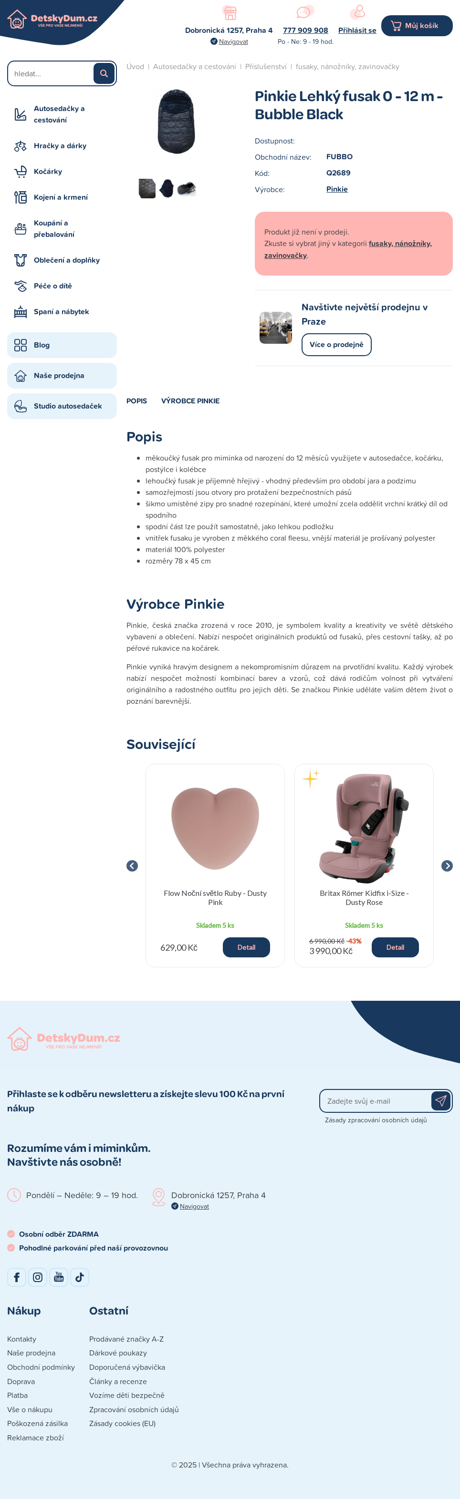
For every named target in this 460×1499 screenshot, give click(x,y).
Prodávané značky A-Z (126, 1339)
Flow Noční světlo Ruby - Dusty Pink (215, 897)
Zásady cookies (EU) (122, 1423)
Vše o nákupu (29, 1409)
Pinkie (337, 189)
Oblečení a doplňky (67, 260)
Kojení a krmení (61, 197)
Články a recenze (118, 1381)
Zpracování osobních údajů (134, 1409)
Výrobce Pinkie (190, 400)
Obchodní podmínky (41, 1367)
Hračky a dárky (60, 145)
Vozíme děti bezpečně (127, 1395)
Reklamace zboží (35, 1437)
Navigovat (233, 41)
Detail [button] (246, 947)
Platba (17, 1395)
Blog (42, 344)
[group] (215, 866)
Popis (136, 400)
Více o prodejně (337, 344)
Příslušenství (266, 66)
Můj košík (422, 25)
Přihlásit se (357, 30)
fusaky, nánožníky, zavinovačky (347, 66)
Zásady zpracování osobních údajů (376, 1119)
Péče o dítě (53, 285)
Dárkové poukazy (118, 1352)
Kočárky (48, 171)
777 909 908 (305, 30)
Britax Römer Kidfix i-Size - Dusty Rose (364, 897)
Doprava (21, 1381)
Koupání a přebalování (54, 228)
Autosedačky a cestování (59, 114)
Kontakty (21, 1339)
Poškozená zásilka (37, 1423)
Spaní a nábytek (61, 311)
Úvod (135, 66)
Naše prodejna (59, 375)
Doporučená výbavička (127, 1367)
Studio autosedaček (68, 405)
